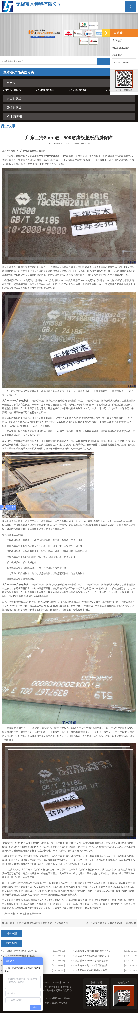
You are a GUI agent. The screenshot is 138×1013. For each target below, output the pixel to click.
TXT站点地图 (51, 998)
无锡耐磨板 (14, 107)
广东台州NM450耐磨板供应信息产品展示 (21, 950)
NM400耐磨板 (46, 90)
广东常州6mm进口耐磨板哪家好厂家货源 (112, 922)
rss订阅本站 (64, 998)
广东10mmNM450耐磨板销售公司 (20, 955)
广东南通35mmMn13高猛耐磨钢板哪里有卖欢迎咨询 (41, 922)
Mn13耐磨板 (15, 116)
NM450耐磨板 (79, 90)
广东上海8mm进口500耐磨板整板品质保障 (92, 965)
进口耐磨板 (14, 98)
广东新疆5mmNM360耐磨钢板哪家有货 (92, 960)
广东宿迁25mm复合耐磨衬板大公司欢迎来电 (92, 955)
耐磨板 (11, 83)
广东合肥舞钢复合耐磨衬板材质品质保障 (92, 970)
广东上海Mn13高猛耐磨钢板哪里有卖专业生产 (92, 950)
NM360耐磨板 (13, 90)
